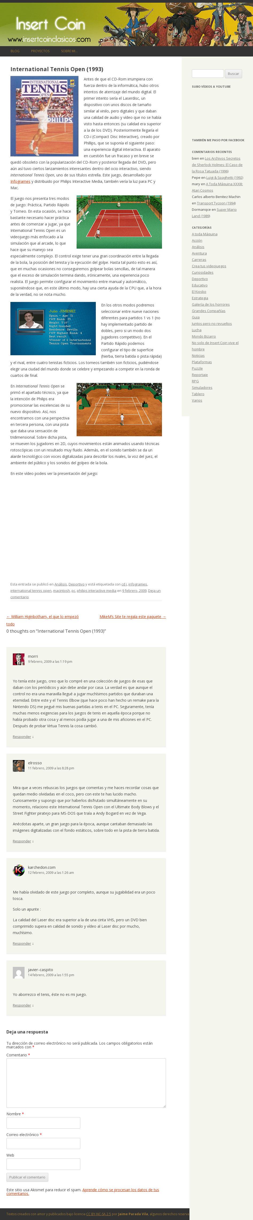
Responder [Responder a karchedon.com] (22, 943)
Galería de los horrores (211, 304)
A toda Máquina (205, 234)
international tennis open (31, 590)
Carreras (199, 259)
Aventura (199, 253)
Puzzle (197, 368)
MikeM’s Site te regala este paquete (133, 616)
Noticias (198, 355)
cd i (124, 584)
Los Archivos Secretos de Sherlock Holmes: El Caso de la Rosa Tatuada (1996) (217, 164)
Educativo (200, 285)
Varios (197, 400)
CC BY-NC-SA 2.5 (98, 1214)
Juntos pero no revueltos (212, 323)
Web (10, 1155)
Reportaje (200, 374)
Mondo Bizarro (204, 336)
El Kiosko (199, 291)
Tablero (198, 393)
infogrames (137, 584)
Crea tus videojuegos (209, 266)
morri (33, 656)
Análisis (60, 584)
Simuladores (202, 387)
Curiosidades (203, 272)
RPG (195, 381)
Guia (196, 317)
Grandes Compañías (209, 310)
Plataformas (202, 361)
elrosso (35, 762)
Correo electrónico (24, 1134)
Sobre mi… (69, 51)
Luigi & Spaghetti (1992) (224, 177)
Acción (197, 240)
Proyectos (40, 51)
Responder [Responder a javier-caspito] (22, 1005)
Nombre (15, 1113)
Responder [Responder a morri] (22, 736)
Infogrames (20, 181)
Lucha (196, 330)
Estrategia (200, 298)
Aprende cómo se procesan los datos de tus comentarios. (82, 1191)
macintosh (61, 590)
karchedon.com (42, 867)
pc (73, 590)
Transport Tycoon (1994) (216, 203)
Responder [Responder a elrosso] (22, 841)
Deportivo (77, 584)
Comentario (18, 1054)
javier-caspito (40, 969)
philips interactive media (96, 590)
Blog (15, 51)
